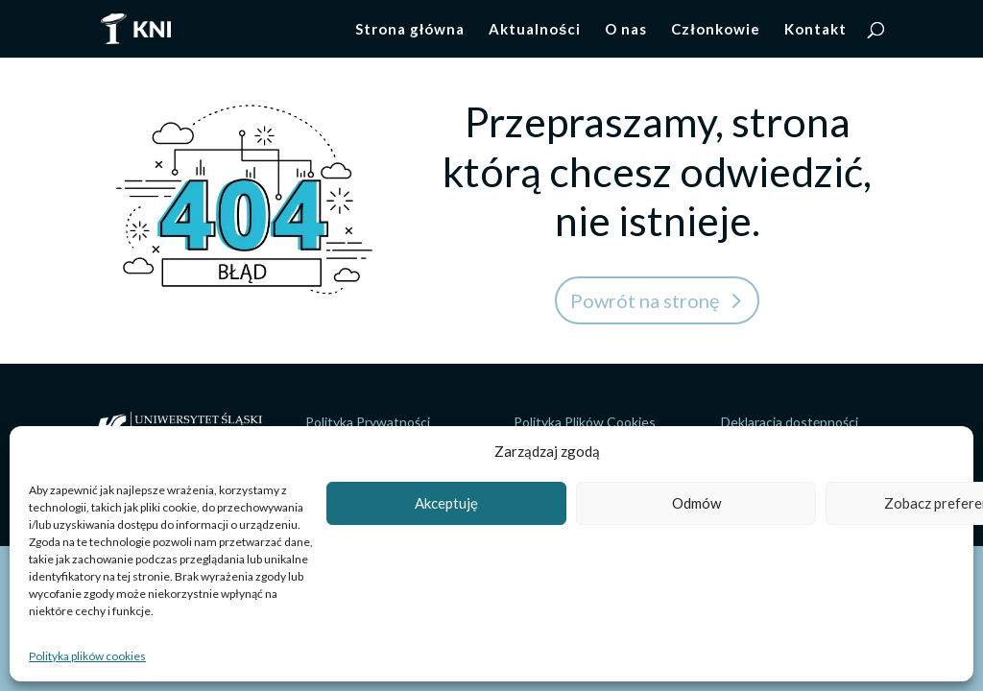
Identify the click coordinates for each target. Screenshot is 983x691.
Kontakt (815, 29)
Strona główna (410, 29)
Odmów (696, 503)
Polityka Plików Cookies (585, 422)
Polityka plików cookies (87, 656)
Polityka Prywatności (367, 422)
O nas (626, 29)
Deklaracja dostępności (789, 422)
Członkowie (715, 29)
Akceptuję (446, 503)
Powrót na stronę (644, 300)
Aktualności (535, 29)
